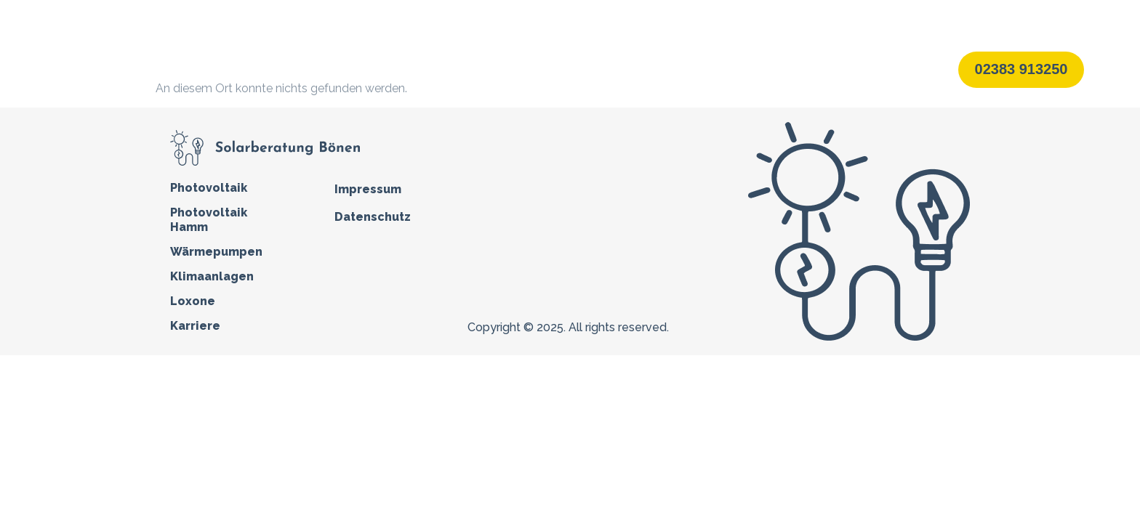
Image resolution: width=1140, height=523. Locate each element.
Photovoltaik (441, 69)
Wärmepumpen (542, 69)
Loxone (716, 69)
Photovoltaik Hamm (208, 220)
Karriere (781, 69)
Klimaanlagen (638, 69)
